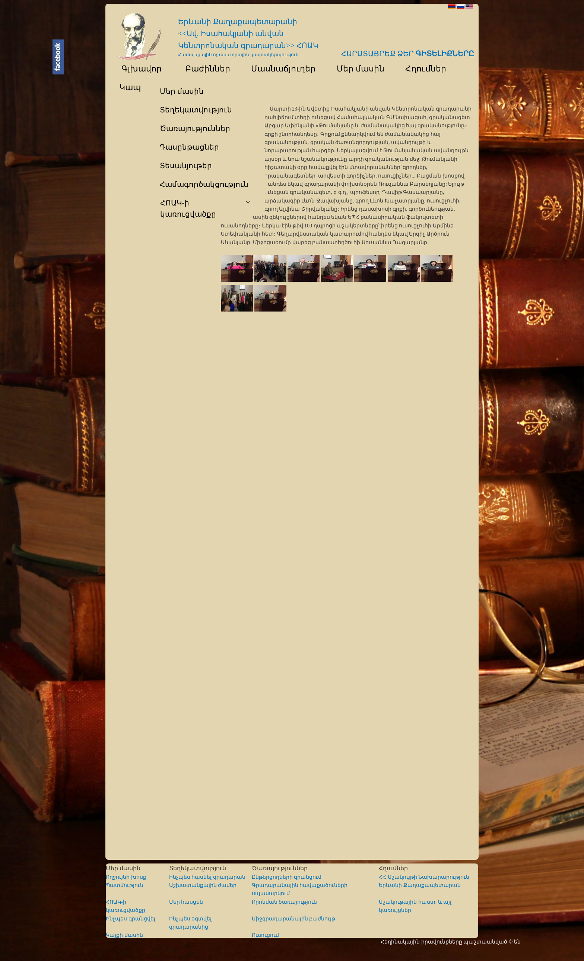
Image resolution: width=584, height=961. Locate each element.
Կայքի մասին (124, 935)
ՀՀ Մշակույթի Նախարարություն (424, 877)
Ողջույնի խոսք (126, 877)
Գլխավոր (137, 68)
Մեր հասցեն (186, 902)
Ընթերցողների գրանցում (287, 877)
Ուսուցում (265, 935)
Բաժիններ (203, 68)
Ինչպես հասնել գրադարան (207, 877)
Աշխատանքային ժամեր (203, 885)
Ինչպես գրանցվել (130, 919)
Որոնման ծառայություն (284, 902)
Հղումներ (422, 68)
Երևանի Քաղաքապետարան (420, 885)
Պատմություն (124, 885)
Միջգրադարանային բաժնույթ (294, 919)
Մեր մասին (357, 68)
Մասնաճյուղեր (279, 68)
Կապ (129, 87)
